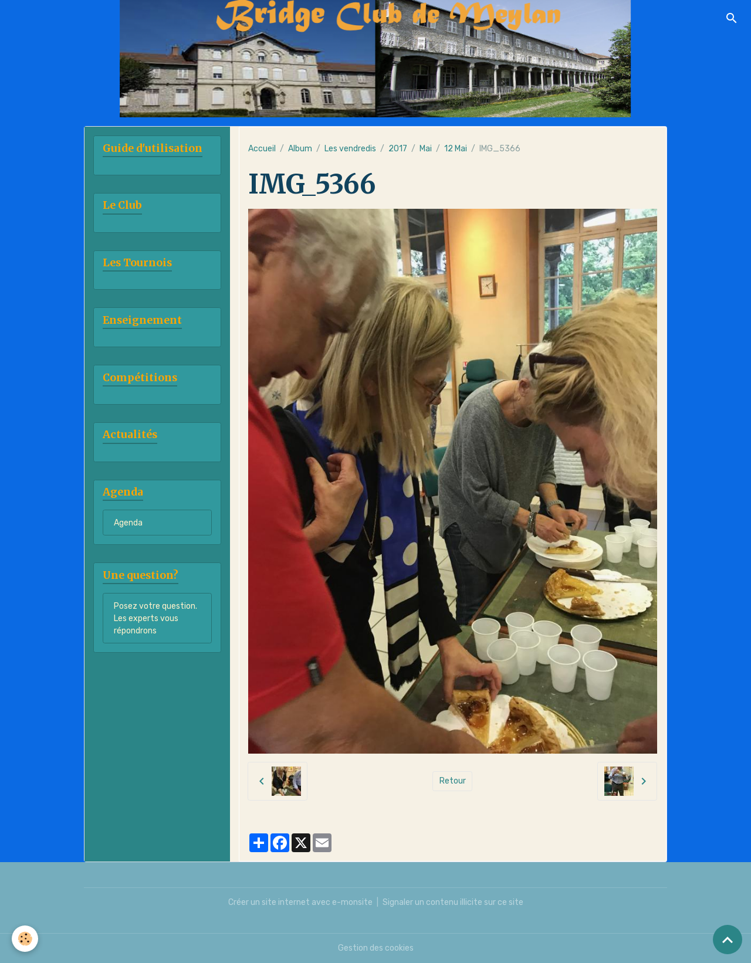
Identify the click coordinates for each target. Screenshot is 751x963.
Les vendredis (350, 149)
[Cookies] (25, 938)
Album (300, 149)
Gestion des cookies (376, 948)
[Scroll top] (727, 939)
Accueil (262, 149)
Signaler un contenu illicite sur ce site (453, 902)
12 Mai (455, 149)
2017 (397, 149)
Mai (426, 149)
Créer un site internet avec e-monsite (300, 902)
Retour (452, 781)
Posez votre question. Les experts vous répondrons (155, 618)
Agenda (128, 523)
